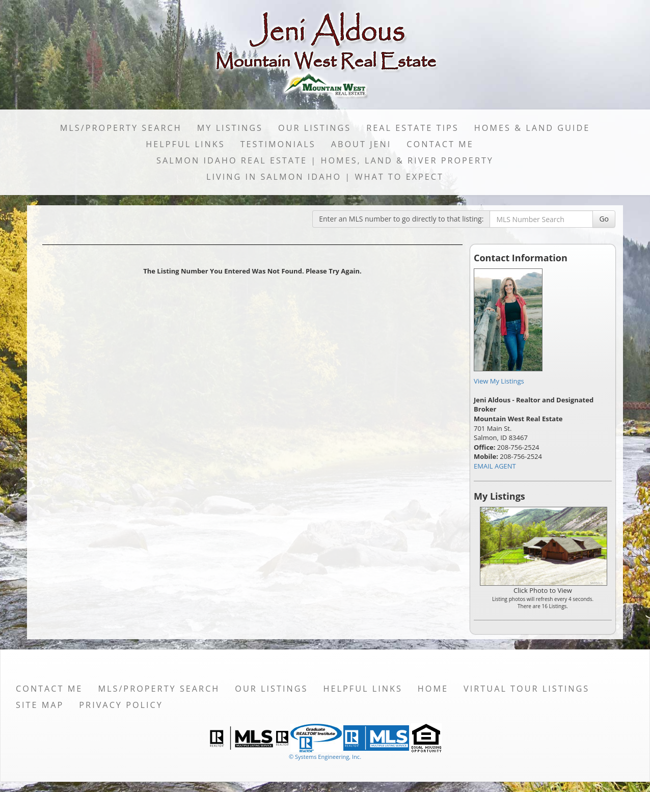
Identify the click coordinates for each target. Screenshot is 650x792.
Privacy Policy (121, 705)
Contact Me (440, 144)
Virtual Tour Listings (526, 688)
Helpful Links (185, 144)
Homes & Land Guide (532, 127)
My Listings (230, 127)
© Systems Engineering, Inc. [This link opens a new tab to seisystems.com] (325, 756)
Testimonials (278, 144)
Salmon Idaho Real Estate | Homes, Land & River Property (325, 160)
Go (604, 219)
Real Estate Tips (412, 127)
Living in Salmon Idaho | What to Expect (325, 176)
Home (433, 688)
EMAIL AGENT (495, 466)
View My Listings (499, 381)
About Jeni (361, 144)
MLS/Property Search (121, 127)
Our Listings (314, 127)
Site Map (40, 705)
